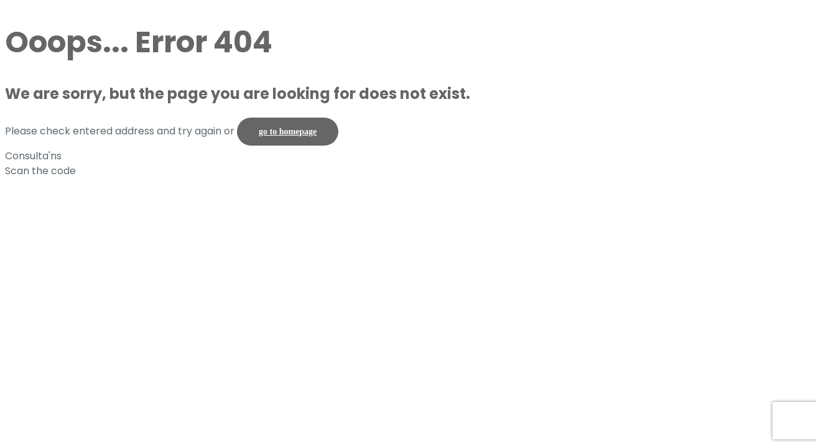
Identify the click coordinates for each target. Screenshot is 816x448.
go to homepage (288, 131)
